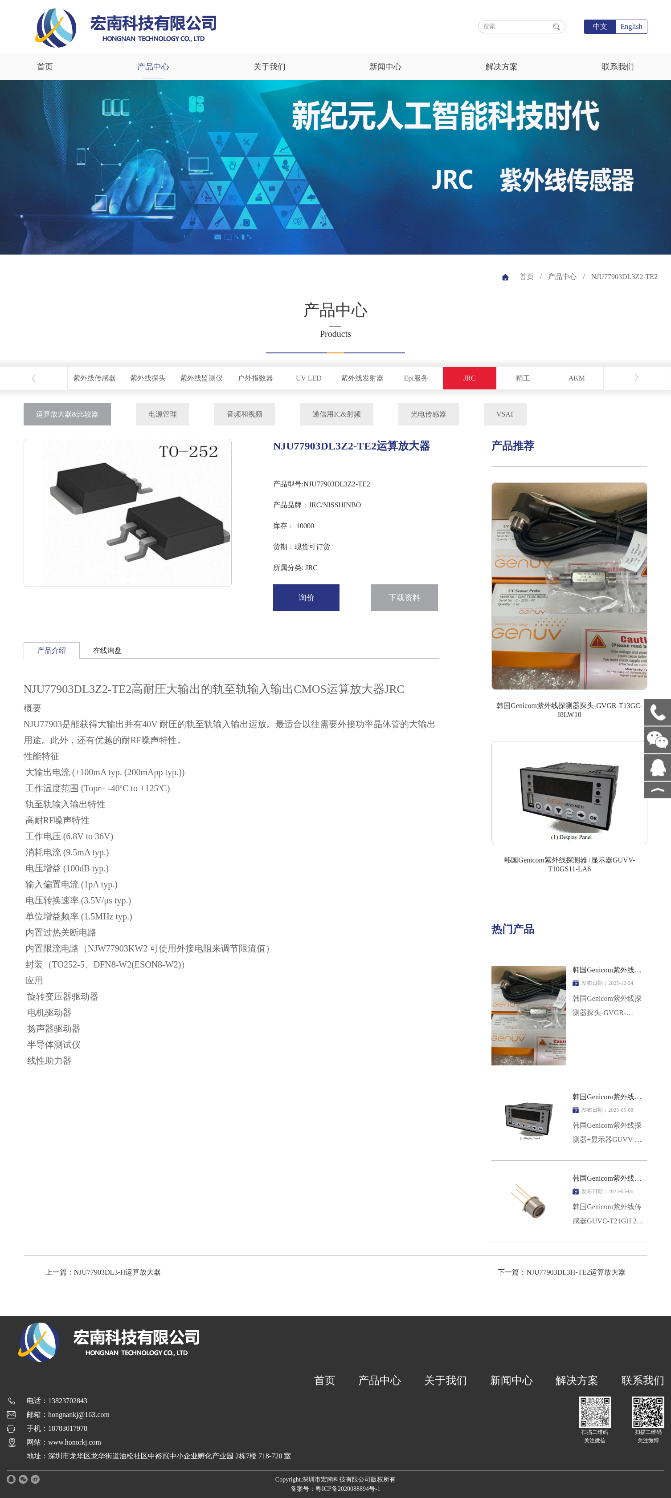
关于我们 (270, 66)
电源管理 (162, 414)
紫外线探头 (148, 378)
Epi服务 (416, 378)
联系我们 (618, 66)
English (631, 26)
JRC (469, 378)
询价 (307, 597)
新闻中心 (385, 66)
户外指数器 (255, 378)
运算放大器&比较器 (67, 414)
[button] (122, 580)
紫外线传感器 (94, 378)
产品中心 (153, 66)
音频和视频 (244, 414)
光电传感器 (428, 414)
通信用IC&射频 (336, 414)
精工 (523, 378)
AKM (577, 378)
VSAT (505, 414)
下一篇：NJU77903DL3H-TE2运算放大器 (562, 1272)
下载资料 (405, 597)
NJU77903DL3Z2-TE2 (624, 276)
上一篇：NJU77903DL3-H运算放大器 (103, 1272)
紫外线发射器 (362, 378)
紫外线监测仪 (201, 378)
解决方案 (502, 66)
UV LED (309, 378)
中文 (600, 26)
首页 (45, 66)
